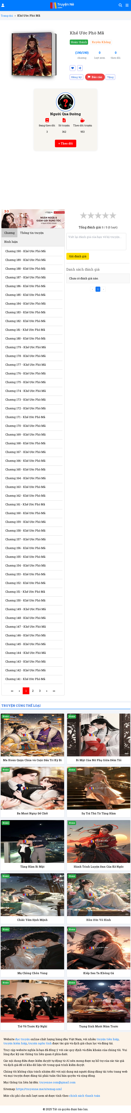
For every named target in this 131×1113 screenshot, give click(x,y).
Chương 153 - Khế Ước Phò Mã (25, 574)
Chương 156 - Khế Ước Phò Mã (25, 548)
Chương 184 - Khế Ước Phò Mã (25, 303)
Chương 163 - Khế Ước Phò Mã (25, 487)
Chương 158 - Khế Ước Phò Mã (25, 530)
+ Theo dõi (65, 143)
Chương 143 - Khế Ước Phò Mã (25, 661)
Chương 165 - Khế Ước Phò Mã (25, 469)
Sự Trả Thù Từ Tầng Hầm (99, 813)
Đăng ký (76, 77)
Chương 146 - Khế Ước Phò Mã (25, 635)
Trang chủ (7, 15)
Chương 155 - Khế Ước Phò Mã (25, 556)
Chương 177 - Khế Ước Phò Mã (25, 364)
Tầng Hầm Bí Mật (32, 866)
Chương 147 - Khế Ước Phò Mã (25, 626)
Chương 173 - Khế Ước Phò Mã (25, 399)
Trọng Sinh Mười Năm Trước (98, 1026)
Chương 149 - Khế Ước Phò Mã (25, 609)
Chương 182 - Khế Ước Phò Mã (25, 321)
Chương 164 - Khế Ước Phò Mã (25, 478)
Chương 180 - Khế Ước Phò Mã (25, 338)
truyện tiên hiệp (108, 1039)
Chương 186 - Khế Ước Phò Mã (25, 286)
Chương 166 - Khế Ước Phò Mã (25, 460)
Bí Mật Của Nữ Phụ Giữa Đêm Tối (98, 760)
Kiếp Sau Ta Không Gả (98, 973)
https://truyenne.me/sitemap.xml (39, 1089)
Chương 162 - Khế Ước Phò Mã (25, 495)
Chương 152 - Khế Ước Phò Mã (25, 583)
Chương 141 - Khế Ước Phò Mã (25, 679)
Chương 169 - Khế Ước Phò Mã (25, 434)
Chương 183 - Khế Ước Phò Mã (25, 312)
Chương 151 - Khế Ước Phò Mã (25, 591)
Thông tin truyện (32, 233)
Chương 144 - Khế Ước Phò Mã (25, 653)
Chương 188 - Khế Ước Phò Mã (25, 268)
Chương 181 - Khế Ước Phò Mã (25, 329)
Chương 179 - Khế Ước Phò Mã (25, 347)
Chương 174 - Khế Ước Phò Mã (25, 391)
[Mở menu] (126, 5)
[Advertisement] (65, 182)
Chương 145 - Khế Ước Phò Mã (25, 644)
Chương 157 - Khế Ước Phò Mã (25, 539)
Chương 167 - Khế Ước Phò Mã (25, 452)
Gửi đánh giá (77, 256)
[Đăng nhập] (2, 5)
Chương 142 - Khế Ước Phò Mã (25, 670)
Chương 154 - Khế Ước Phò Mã (25, 565)
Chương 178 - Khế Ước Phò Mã (25, 356)
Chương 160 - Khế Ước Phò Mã (25, 513)
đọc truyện (22, 1039)
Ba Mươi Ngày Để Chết (32, 813)
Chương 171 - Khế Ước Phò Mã (25, 417)
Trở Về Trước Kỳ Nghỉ (32, 1026)
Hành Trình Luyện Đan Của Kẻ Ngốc (99, 866)
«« (12, 691)
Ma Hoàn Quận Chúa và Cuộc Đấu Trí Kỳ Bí (32, 760)
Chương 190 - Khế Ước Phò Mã (25, 251)
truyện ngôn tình (40, 1043)
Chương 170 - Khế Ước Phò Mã (25, 425)
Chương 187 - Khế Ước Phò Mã (25, 277)
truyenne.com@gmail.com (57, 1082)
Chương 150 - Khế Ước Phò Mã (25, 600)
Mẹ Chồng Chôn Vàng (32, 973)
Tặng (110, 77)
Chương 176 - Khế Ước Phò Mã (25, 373)
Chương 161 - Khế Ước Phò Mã (25, 504)
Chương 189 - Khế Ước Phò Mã (25, 260)
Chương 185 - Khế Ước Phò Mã (25, 295)
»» (54, 691)
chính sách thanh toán (84, 1095)
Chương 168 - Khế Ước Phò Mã (25, 443)
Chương (9, 233)
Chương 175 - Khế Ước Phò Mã (25, 382)
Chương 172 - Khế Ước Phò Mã (25, 408)
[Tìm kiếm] (119, 5)
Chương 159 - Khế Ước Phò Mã (25, 522)
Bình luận (11, 241)
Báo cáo (95, 77)
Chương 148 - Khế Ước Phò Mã (25, 618)
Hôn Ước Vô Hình (98, 920)
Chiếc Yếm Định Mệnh (32, 920)
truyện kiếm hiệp (15, 1043)
